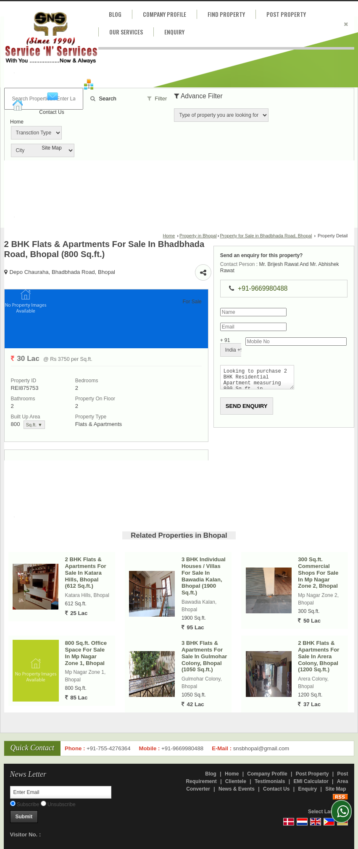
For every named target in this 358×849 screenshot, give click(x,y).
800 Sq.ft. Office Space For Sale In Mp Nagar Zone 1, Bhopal (86, 653)
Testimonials (270, 781)
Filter (157, 98)
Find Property (226, 14)
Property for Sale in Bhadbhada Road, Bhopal (266, 235)
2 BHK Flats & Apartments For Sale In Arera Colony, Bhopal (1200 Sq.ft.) (318, 656)
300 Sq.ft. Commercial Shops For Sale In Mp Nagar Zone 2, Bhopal (318, 572)
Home (17, 122)
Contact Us (51, 112)
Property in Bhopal (198, 235)
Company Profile (164, 14)
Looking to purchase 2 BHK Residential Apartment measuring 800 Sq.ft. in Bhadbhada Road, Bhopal (255, 379)
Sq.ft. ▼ (34, 424)
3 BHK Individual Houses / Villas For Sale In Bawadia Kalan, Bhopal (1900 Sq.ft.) (204, 576)
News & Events (236, 789)
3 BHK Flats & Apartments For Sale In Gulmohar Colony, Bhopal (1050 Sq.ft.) (204, 656)
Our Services (126, 31)
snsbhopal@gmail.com (261, 748)
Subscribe (24, 804)
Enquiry (174, 31)
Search (103, 98)
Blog (115, 14)
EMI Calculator (310, 781)
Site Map (51, 148)
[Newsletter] (60, 792)
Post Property (286, 14)
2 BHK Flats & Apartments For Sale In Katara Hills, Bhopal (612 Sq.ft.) (85, 572)
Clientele (235, 781)
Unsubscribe (58, 804)
